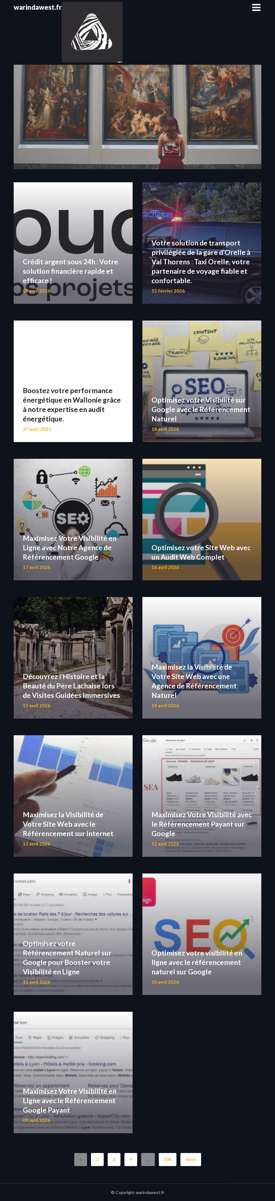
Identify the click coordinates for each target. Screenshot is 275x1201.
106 (167, 1159)
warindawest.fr (38, 7)
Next (191, 1159)
